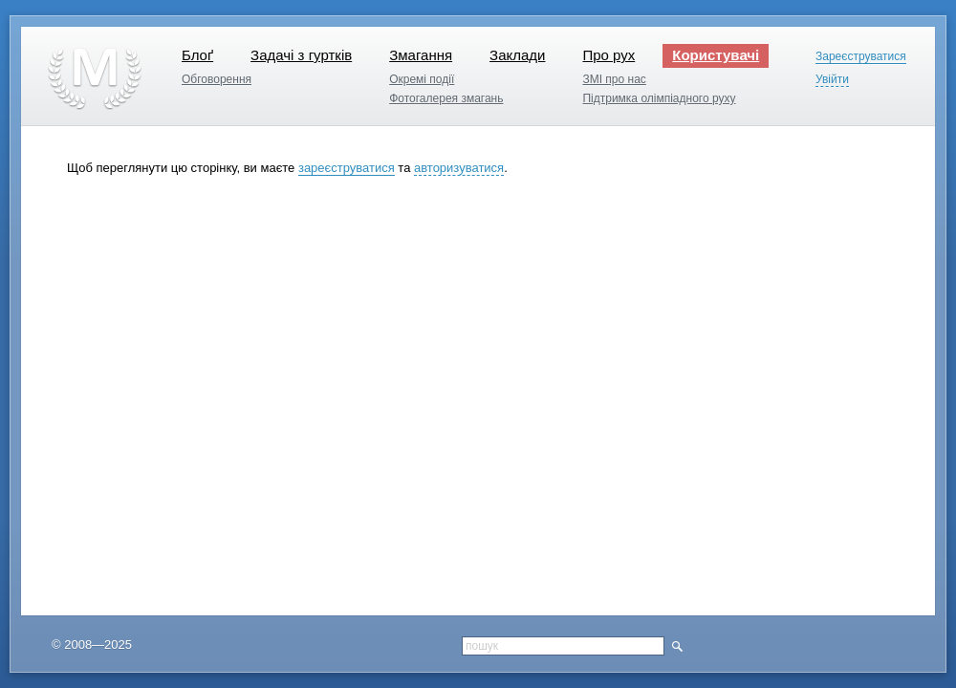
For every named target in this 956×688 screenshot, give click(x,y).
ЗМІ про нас (613, 79)
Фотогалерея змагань (446, 98)
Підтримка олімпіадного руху (658, 98)
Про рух (608, 55)
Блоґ (197, 55)
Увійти (832, 80)
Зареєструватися (860, 57)
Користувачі (715, 55)
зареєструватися (346, 168)
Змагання (420, 55)
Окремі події (421, 79)
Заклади (517, 55)
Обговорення (216, 79)
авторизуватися (459, 168)
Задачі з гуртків (301, 55)
